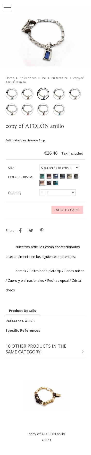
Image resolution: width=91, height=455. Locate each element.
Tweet (31, 230)
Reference (15, 321)
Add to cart (67, 209)
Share (20, 230)
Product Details (22, 310)
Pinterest (42, 230)
